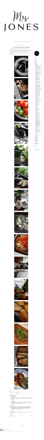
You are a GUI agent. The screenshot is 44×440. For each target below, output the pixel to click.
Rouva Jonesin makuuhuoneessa (38, 134)
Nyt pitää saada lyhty (37, 113)
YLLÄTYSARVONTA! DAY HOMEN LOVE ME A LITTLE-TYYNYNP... (38, 100)
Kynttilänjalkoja (36, 106)
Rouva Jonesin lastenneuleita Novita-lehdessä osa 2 (37, 121)
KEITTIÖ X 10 (36, 80)
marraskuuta (36, 64)
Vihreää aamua (36, 91)
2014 (35, 60)
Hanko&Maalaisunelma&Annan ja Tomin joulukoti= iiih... (38, 66)
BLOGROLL (29, 41)
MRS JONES (17, 41)
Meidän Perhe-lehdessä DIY (37, 81)
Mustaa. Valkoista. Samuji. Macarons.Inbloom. (37, 117)
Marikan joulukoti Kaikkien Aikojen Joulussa (38, 70)
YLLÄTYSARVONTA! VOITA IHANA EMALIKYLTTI (38, 126)
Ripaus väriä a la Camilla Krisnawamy (37, 109)
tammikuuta (36, 141)
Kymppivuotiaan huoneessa (37, 102)
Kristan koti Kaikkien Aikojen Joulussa (37, 68)
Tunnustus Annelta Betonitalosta (38, 130)
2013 (35, 61)
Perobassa (36, 111)
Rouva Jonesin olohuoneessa (37, 97)
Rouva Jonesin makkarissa (37, 93)
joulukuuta (36, 63)
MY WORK (26, 41)
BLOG (14, 41)
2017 (35, 58)
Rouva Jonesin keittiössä (37, 132)
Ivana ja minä (36, 103)
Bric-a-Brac (36, 74)
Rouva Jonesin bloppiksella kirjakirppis (37, 78)
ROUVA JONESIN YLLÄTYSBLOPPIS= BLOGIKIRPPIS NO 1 (38, 123)
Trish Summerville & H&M (37, 76)
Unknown (12, 411)
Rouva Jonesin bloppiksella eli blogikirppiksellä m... (38, 79)
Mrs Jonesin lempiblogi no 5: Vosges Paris (37, 115)
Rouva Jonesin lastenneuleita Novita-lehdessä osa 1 (37, 124)
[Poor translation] (2, 430)
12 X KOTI (24, 41)
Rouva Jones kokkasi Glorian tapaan (37, 84)
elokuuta (36, 136)
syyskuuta (36, 135)
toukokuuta (36, 138)
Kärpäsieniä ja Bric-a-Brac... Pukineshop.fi (37, 119)
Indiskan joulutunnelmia (37, 128)
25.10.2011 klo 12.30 (13, 409)
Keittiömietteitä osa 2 (37, 77)
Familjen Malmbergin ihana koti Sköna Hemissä (38, 75)
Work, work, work (36, 98)
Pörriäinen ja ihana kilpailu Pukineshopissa (37, 95)
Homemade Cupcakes (37, 104)
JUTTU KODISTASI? (20, 41)
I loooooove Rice (36, 101)
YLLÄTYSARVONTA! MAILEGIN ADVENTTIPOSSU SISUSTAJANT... (38, 72)
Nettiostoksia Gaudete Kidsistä (38, 131)
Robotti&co (36, 107)
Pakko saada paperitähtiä (37, 92)
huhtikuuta (36, 139)
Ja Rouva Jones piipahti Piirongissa (38, 88)
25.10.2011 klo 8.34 (13, 399)
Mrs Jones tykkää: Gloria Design (38, 82)
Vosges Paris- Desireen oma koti (38, 112)
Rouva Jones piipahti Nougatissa (38, 89)
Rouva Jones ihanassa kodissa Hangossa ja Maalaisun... (38, 86)
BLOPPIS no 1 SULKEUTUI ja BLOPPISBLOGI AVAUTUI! (37, 122)
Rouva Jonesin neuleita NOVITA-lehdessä (38, 127)
